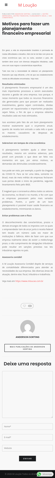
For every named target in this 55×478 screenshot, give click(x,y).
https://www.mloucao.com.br (29, 281)
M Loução (27, 5)
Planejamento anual (38, 16)
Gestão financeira (21, 16)
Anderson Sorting (22, 14)
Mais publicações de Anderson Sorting (27, 348)
